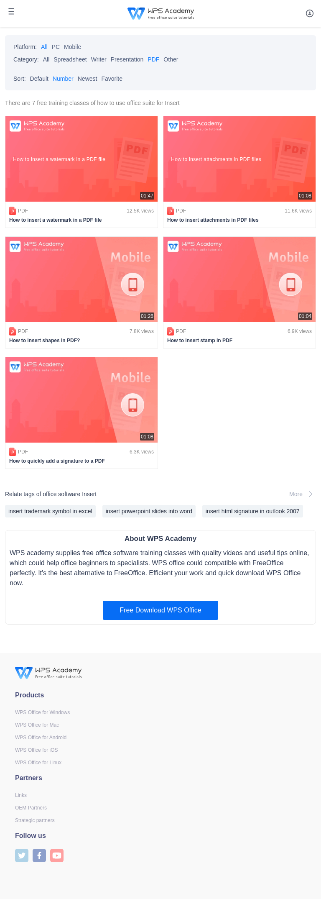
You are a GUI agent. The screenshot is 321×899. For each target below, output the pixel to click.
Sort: (19, 78)
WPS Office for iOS (36, 750)
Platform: (25, 47)
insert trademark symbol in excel (50, 511)
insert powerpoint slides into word (149, 511)
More (302, 494)
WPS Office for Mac (37, 725)
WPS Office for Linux (38, 763)
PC (56, 47)
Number (63, 78)
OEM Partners (31, 808)
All (44, 47)
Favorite (111, 78)
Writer (99, 59)
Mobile (72, 47)
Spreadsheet (70, 59)
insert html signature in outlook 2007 (253, 511)
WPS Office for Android (40, 737)
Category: (26, 59)
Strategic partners (35, 820)
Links (21, 795)
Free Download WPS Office (160, 610)
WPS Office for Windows (42, 712)
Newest (87, 78)
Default (39, 78)
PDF (153, 59)
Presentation (127, 59)
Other (170, 59)
